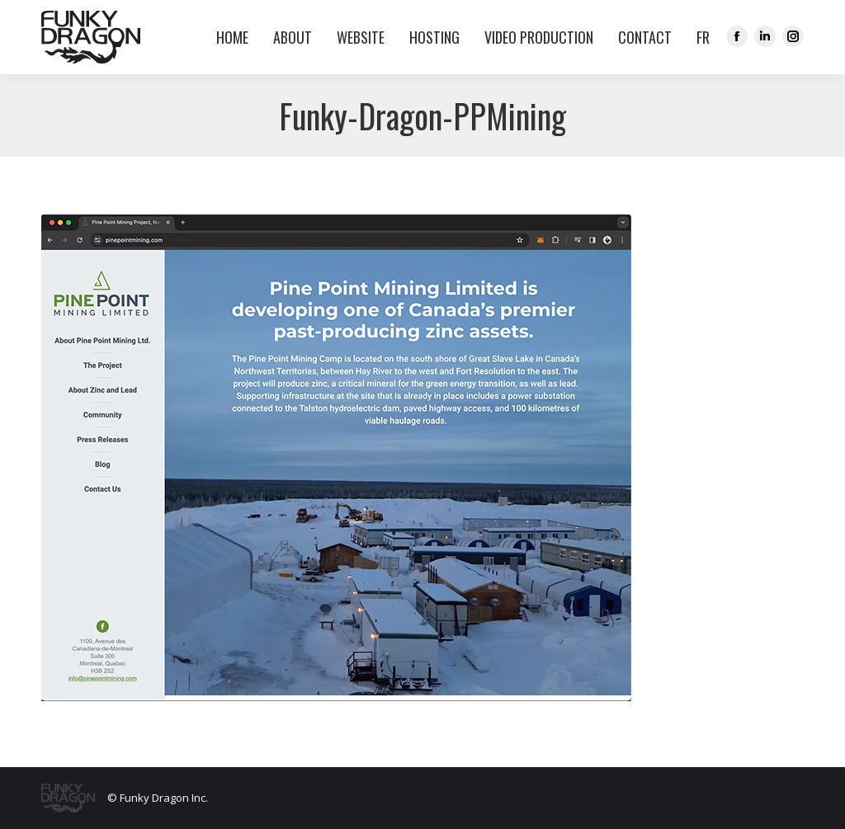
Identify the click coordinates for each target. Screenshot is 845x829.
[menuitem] (699, 37)
